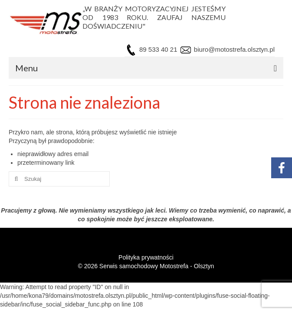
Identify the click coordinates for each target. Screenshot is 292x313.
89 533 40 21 (158, 49)
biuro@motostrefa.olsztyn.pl (233, 49)
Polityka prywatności (146, 257)
